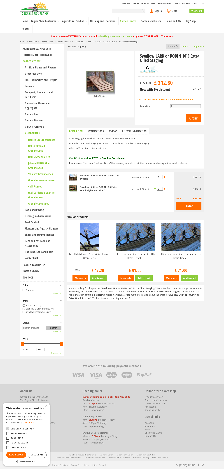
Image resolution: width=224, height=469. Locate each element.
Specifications (95, 131)
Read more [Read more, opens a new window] (28, 422)
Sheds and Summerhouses (39, 235)
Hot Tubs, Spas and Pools (39, 252)
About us (149, 422)
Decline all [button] (37, 454)
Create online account (156, 403)
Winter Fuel (31, 258)
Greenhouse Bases (38, 203)
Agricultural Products (37, 49)
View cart (196, 10)
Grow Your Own (33, 73)
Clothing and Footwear (37, 55)
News (147, 429)
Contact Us (150, 435)
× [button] (46, 406)
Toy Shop (28, 277)
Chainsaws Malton (106, 455)
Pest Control (32, 222)
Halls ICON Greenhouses (41, 140)
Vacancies (150, 426)
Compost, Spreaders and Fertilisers (39, 94)
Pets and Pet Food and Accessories (37, 243)
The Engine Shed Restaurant (34, 400)
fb (198, 465)
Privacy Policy (98, 465)
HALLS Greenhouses (39, 157)
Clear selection (56, 293)
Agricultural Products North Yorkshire (82, 455)
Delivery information (134, 131)
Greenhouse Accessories (42, 180)
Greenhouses (32, 133)
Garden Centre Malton (125, 455)
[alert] (26, 434)
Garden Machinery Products (34, 396)
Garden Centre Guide (80, 465)
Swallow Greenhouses (40, 174)
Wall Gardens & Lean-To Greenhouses (41, 195)
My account (150, 406)
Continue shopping (76, 46)
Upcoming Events (153, 432)
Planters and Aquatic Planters (41, 228)
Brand (25, 300)
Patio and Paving (34, 210)
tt (202, 465)
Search (26, 322)
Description (76, 131)
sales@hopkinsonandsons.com (114, 36)
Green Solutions (61, 465)
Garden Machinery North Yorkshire (68, 458)
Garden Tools (32, 114)
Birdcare (29, 86)
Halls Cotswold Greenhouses (36, 148)
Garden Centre (32, 61)
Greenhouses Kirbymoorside (95, 458)
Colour (26, 285)
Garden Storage (34, 120)
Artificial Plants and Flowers (40, 67)
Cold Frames (35, 186)
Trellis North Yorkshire (160, 458)
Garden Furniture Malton (146, 455)
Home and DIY (31, 271)
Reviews (113, 131)
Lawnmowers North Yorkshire (119, 458)
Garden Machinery (34, 265)
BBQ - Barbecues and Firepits (41, 80)
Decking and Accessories (39, 216)
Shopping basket (153, 409)
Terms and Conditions (156, 400)
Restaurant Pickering (141, 458)
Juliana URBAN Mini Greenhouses (38, 165)
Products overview (154, 396)
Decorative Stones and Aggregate (37, 105)
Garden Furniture (34, 126)
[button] (26, 461)
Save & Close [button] (16, 454)
